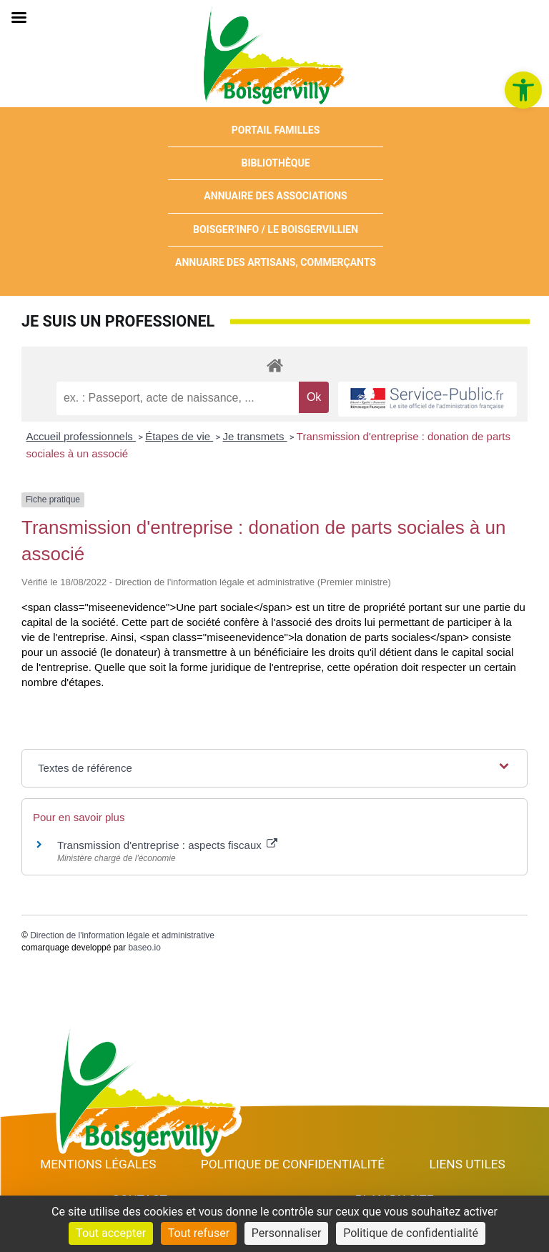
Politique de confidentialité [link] (293, 1164)
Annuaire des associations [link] (275, 196)
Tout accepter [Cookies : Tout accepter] (111, 1233)
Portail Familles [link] (276, 130)
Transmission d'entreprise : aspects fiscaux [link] (167, 845)
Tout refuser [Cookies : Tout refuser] (198, 1233)
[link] (523, 90)
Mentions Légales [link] (98, 1164)
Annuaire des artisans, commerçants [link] (275, 262)
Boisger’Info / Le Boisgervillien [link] (275, 229)
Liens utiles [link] (467, 1164)
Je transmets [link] (255, 436)
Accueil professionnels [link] (81, 436)
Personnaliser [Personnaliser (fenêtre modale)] (287, 1233)
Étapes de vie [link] (179, 436)
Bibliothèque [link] (276, 163)
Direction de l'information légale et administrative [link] (122, 935)
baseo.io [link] (144, 948)
